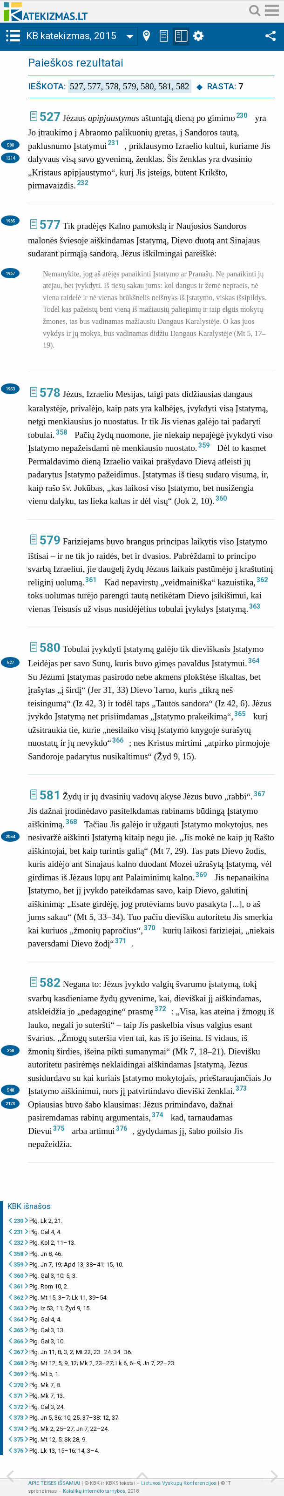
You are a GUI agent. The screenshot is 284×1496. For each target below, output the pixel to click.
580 (10, 145)
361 (90, 580)
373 (241, 1088)
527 (50, 117)
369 (201, 875)
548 (10, 1090)
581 (50, 795)
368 (71, 821)
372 (160, 1009)
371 (120, 941)
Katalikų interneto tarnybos (94, 1491)
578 (50, 393)
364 (253, 660)
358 (61, 432)
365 (239, 714)
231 (113, 143)
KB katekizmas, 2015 (71, 35)
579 (50, 540)
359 (204, 445)
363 (254, 606)
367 (259, 794)
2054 (10, 836)
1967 (10, 273)
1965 (10, 220)
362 (262, 580)
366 (117, 740)
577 (50, 225)
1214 (10, 158)
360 (221, 498)
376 (121, 1128)
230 (241, 115)
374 (157, 1115)
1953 (10, 388)
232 (82, 183)
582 (50, 983)
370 (149, 928)
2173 (10, 1103)
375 (58, 1128)
